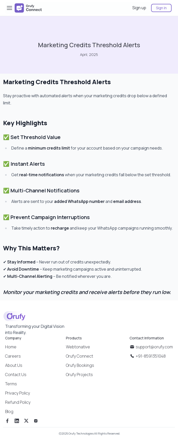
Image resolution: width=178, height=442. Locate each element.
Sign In (161, 7)
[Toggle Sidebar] (9, 8)
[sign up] (139, 8)
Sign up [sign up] (139, 8)
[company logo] (28, 8)
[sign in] (159, 8)
